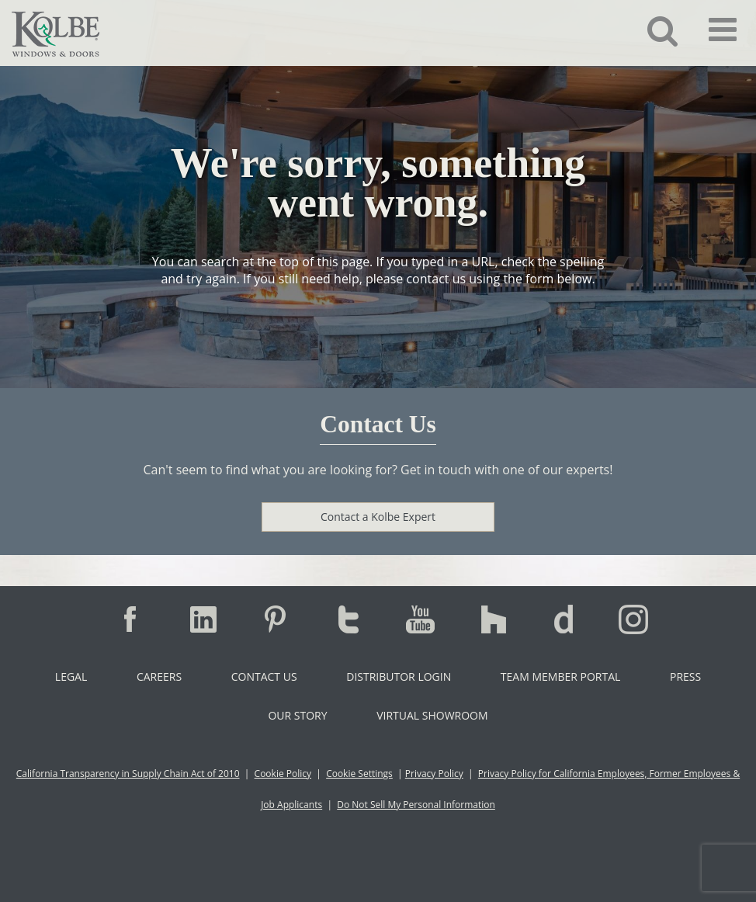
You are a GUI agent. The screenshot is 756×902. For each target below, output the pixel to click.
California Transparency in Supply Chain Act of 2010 (128, 773)
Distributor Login (398, 676)
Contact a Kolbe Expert (378, 516)
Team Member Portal (560, 676)
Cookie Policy (283, 773)
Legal (71, 676)
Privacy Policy (434, 773)
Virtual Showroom (431, 715)
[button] (651, 30)
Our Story (297, 715)
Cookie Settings (359, 773)
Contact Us (264, 676)
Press (685, 676)
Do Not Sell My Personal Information (416, 804)
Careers (159, 676)
